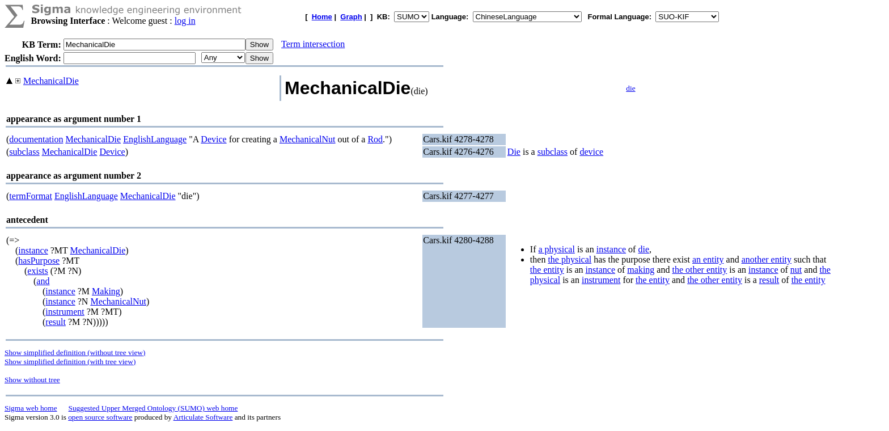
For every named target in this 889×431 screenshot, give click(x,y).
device (591, 152)
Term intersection (313, 44)
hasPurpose (39, 260)
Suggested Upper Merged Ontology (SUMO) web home (153, 408)
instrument (64, 311)
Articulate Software (203, 417)
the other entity (699, 269)
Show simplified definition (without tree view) (75, 352)
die (630, 88)
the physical (569, 259)
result (55, 322)
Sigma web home (31, 408)
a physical (556, 249)
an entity (708, 259)
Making (106, 291)
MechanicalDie (51, 81)
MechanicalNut (308, 139)
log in (185, 21)
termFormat (30, 196)
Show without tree (32, 379)
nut (796, 269)
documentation (36, 139)
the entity (547, 269)
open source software (100, 417)
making (640, 269)
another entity (766, 259)
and (42, 281)
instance (33, 250)
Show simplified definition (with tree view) (70, 361)
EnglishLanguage (155, 139)
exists (37, 271)
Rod (375, 139)
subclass (24, 152)
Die (513, 152)
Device (213, 139)
